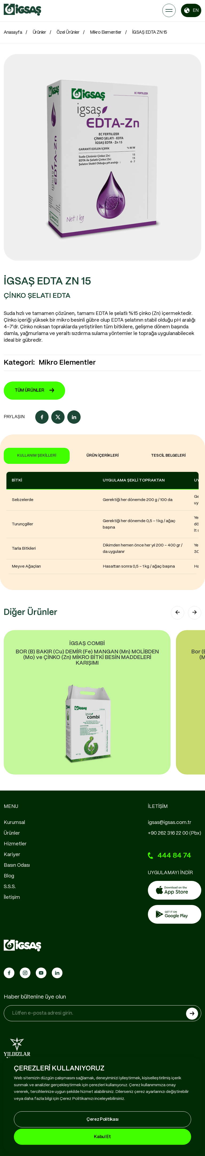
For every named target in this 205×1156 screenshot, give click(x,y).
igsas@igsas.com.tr (169, 822)
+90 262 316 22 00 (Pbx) (174, 833)
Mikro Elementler (105, 32)
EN (191, 10)
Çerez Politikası (102, 1120)
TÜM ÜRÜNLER (34, 391)
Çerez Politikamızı (77, 1099)
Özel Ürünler (68, 32)
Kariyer (12, 854)
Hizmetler (15, 844)
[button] (177, 612)
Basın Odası (17, 865)
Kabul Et (102, 1137)
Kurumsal (14, 822)
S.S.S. (10, 886)
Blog (9, 876)
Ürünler (39, 32)
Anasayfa (13, 32)
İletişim (12, 897)
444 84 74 (169, 855)
